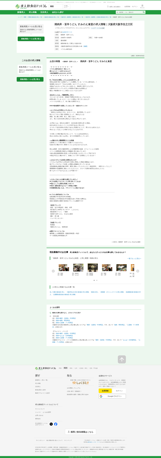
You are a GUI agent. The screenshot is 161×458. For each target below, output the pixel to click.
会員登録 (105, 391)
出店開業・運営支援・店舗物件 (60, 447)
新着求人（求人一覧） (42, 380)
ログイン (119, 391)
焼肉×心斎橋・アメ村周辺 (64, 322)
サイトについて (40, 409)
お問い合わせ (39, 415)
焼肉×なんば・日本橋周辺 (64, 335)
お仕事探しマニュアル (73, 388)
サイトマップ (68, 440)
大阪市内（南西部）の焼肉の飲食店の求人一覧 (98, 17)
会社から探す (58, 12)
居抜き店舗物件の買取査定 (66, 449)
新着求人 (21, 12)
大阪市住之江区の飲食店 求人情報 (78, 292)
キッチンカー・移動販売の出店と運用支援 (95, 449)
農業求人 (64, 451)
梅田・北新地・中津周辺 (95, 325)
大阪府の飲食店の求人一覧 (51, 17)
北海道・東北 (83, 368)
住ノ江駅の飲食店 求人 (57, 292)
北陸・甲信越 (94, 368)
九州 (75, 368)
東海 (71, 368)
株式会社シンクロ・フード (94, 442)
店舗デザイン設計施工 (84, 447)
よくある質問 (47, 412)
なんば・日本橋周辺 (129, 340)
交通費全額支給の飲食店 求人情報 (64, 294)
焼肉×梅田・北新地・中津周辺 (66, 318)
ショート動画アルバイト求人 (83, 451)
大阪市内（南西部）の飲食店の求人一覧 (72, 17)
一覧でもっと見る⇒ (134, 258)
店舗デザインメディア (49, 451)
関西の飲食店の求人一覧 (35, 17)
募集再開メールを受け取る (31, 39)
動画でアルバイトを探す (42, 393)
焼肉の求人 (94, 292)
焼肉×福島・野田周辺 (63, 320)
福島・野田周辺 (119, 325)
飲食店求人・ (105, 447)
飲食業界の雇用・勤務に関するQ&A (77, 394)
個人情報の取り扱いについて (54, 440)
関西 (25, 17)
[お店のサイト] (67, 32)
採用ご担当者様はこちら (82, 432)
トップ (20, 17)
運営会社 (38, 418)
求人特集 (33, 12)
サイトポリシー (40, 440)
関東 (60, 368)
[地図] (85, 46)
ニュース (38, 412)
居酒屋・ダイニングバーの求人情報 (112, 292)
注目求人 (44, 12)
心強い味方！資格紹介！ (74, 391)
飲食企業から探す (40, 390)
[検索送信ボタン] (143, 12)
